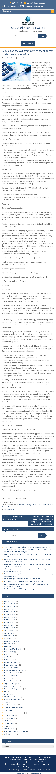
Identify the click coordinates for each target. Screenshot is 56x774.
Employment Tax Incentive (13, 649)
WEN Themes (46, 770)
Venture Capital (9, 729)
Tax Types (37, 757)
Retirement (8, 694)
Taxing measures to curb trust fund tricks (13, 517)
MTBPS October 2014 (11, 676)
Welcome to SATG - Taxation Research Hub (27, 6)
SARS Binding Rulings (11, 697)
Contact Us (45, 764)
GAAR (6, 657)
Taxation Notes (15, 759)
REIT (5, 692)
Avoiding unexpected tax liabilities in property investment (23, 581)
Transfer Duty (9, 715)
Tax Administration (10, 705)
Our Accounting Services (16, 762)
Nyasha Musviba (23, 58)
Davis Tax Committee (11, 641)
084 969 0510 (17, 3)
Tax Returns (8, 710)
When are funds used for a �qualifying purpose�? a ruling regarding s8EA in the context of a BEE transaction (41, 520)
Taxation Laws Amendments (14, 713)
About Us (36, 764)
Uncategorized (9, 723)
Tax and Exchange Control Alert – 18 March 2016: (36, 505)
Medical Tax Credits (11, 668)
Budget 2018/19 (9, 614)
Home (7, 757)
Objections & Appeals (11, 684)
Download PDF (7, 507)
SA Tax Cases (26, 757)
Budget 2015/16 (9, 606)
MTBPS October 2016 (11, 681)
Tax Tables (47, 757)
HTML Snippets (19, 773)
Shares (6, 702)
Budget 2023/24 (9, 625)
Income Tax (8, 660)
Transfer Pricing (9, 718)
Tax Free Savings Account (13, 707)
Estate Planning (9, 652)
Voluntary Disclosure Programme (15, 731)
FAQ (23, 764)
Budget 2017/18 (9, 612)
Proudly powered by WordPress (16, 770)
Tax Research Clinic (13, 764)
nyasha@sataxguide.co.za (35, 3)
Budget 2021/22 (9, 622)
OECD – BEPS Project (11, 686)
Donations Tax (9, 646)
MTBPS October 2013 (11, 673)
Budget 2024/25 (9, 628)
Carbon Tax (8, 633)
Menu (28, 43)
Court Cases (8, 509)
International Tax (10, 662)
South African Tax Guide (28, 28)
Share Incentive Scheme (12, 699)
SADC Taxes (27, 759)
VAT (14, 509)
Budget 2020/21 (9, 620)
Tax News (15, 757)
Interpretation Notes (11, 665)
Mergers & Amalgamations (13, 670)
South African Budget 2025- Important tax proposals (22, 589)
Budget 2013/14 (9, 601)
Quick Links (7, 11)
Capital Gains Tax (10, 630)
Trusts (6, 721)
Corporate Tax (9, 636)
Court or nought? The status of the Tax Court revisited (22, 579)
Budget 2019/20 (9, 617)
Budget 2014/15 (9, 604)
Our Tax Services (40, 759)
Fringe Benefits (9, 654)
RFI (29, 764)
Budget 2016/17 (9, 609)
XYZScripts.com (36, 773)
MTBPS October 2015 (11, 678)
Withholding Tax (9, 734)
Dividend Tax (8, 644)
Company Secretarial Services (38, 762)
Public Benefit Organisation (13, 689)
